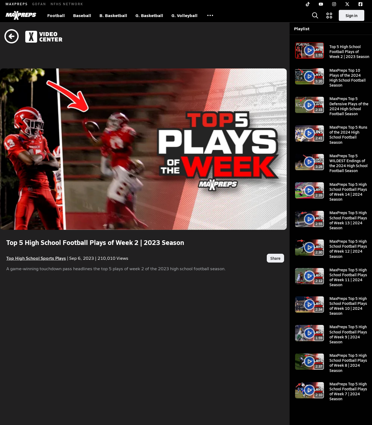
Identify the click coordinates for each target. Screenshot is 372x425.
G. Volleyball (184, 15)
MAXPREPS (16, 4)
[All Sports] (210, 15)
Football (56, 15)
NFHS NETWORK (67, 4)
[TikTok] (308, 4)
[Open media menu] (329, 15)
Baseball (82, 15)
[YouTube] (321, 4)
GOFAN (39, 4)
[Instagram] (334, 4)
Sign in (351, 15)
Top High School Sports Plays (36, 244)
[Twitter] (347, 4)
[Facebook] (360, 4)
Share (251, 244)
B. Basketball (113, 15)
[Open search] (315, 15)
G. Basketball (149, 15)
